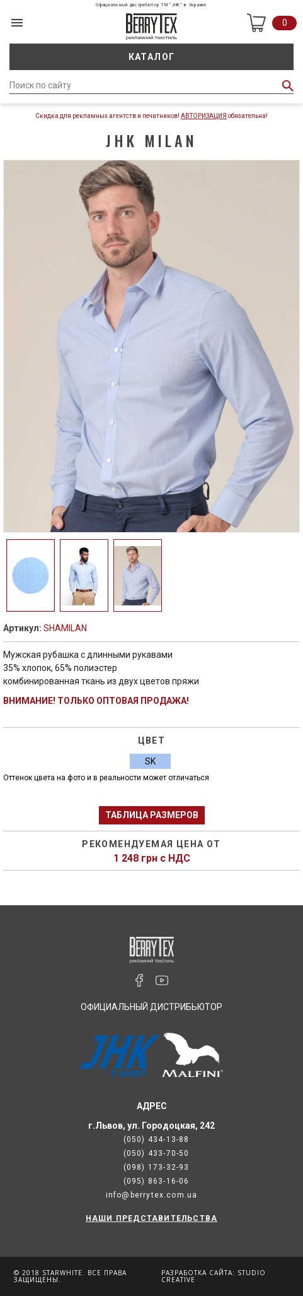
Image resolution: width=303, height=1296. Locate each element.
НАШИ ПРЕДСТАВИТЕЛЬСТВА (151, 1218)
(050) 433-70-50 (156, 1153)
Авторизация (204, 115)
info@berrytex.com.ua (152, 1195)
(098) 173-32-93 (156, 1167)
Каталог (152, 57)
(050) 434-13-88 (156, 1139)
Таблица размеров (151, 815)
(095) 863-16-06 (156, 1181)
